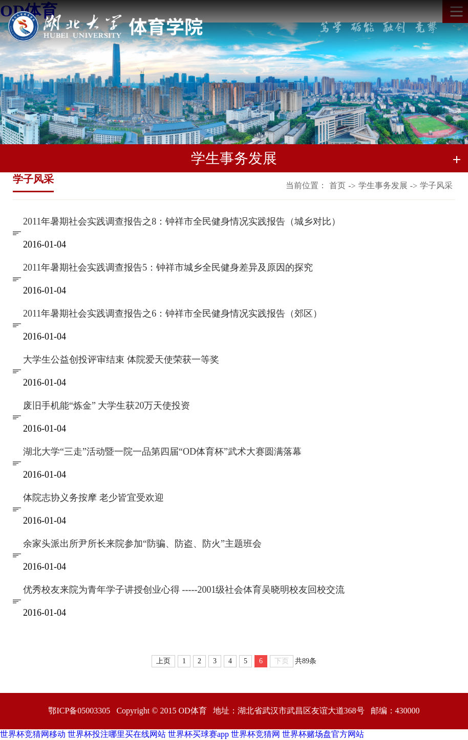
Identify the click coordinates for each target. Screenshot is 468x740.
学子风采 (436, 185)
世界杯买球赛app (198, 734)
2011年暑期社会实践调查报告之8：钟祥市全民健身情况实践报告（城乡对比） (182, 221)
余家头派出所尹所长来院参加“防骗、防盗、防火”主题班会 (142, 544)
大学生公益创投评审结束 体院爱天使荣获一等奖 (121, 359)
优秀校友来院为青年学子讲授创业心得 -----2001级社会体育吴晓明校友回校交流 (184, 590)
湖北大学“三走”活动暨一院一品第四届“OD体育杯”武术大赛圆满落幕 (162, 451)
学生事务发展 (383, 185)
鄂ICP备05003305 (79, 710)
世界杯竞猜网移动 (33, 734)
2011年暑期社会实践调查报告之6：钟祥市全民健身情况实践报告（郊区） (172, 313)
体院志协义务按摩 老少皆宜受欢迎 (93, 497)
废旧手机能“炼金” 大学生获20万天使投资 (106, 405)
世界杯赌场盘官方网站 (323, 734)
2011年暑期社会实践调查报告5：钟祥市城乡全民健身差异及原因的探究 (168, 267)
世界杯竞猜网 (255, 734)
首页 (337, 185)
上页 (163, 661)
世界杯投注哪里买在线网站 (117, 734)
